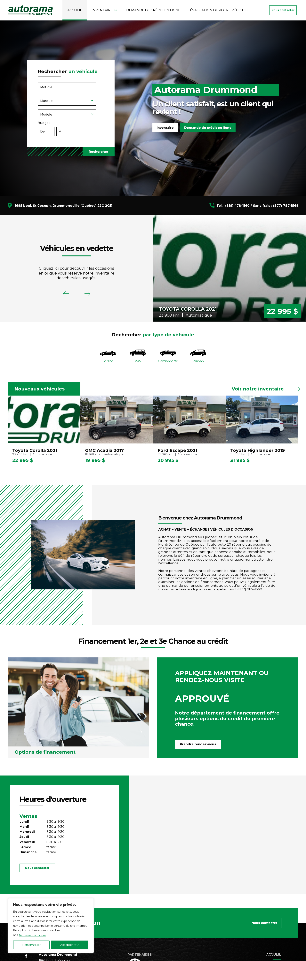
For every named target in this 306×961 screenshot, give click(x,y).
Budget (71, 129)
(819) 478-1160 (237, 206)
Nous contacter (282, 10)
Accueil (74, 10)
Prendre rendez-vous (198, 745)
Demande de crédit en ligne (153, 10)
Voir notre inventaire (258, 390)
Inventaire (102, 10)
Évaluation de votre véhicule (219, 10)
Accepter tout (69, 945)
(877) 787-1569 (285, 206)
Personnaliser (31, 945)
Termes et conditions (33, 935)
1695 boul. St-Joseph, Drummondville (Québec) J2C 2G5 (63, 206)
